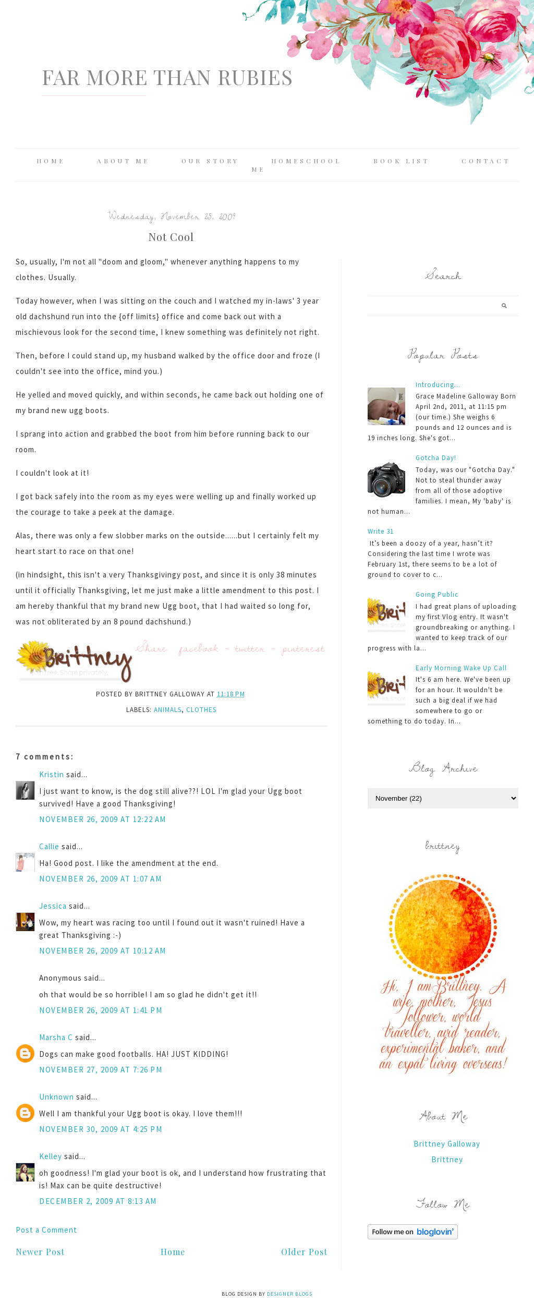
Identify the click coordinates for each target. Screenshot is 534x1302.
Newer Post (40, 1251)
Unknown (56, 1097)
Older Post (304, 1251)
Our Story (210, 160)
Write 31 (381, 531)
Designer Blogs (289, 1294)
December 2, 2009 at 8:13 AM (98, 1201)
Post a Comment (46, 1230)
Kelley (50, 1156)
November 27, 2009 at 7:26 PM (100, 1070)
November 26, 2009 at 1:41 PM (100, 1010)
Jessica (53, 906)
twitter (250, 647)
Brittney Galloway (447, 1144)
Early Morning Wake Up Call (461, 668)
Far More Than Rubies (167, 76)
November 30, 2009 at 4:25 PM (100, 1129)
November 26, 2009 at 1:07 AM (100, 879)
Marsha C (56, 1037)
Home (51, 160)
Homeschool (306, 160)
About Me (123, 160)
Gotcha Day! (436, 457)
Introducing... (438, 384)
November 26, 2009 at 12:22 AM (102, 819)
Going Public (437, 594)
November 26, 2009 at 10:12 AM (102, 951)
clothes (201, 709)
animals (167, 709)
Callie (49, 846)
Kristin (51, 774)
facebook (199, 647)
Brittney (447, 1159)
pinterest (303, 647)
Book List (401, 160)
